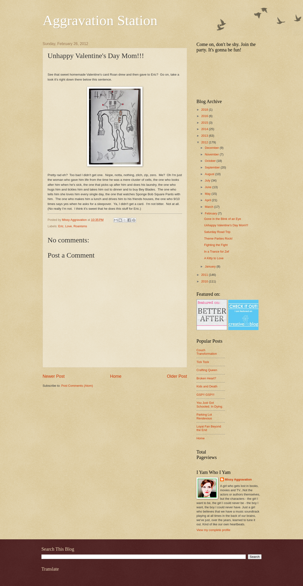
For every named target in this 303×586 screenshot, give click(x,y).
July (208, 180)
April (208, 200)
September (213, 167)
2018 (205, 109)
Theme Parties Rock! (218, 238)
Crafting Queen (206, 370)
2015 (205, 122)
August (210, 174)
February (211, 213)
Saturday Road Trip (217, 232)
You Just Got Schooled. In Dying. (209, 404)
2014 (205, 129)
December (212, 148)
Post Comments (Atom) (77, 385)
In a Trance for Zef (216, 251)
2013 (205, 135)
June (208, 187)
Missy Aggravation (238, 479)
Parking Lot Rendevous (204, 416)
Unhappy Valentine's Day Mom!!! (226, 225)
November (212, 154)
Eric (60, 226)
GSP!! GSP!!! (205, 394)
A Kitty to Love (213, 258)
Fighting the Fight (215, 245)
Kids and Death (206, 386)
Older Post (177, 376)
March (209, 207)
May (208, 193)
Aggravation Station (100, 20)
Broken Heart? (206, 378)
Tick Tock (202, 362)
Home (115, 376)
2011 (205, 275)
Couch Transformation (206, 351)
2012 (205, 142)
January (210, 266)
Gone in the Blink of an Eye (222, 219)
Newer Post (54, 376)
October (210, 161)
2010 (205, 281)
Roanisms (80, 226)
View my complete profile (213, 530)
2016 (205, 116)
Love (68, 226)
